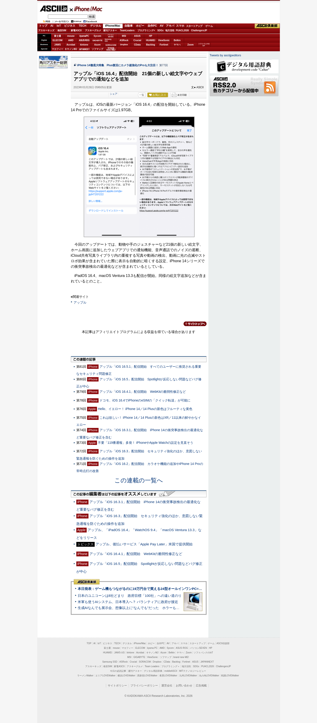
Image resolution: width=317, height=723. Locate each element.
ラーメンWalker (85, 675)
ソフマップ (97, 49)
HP (150, 36)
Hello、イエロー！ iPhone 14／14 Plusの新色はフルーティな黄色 (145, 409)
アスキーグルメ (93, 30)
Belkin (177, 40)
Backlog (150, 44)
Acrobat (70, 44)
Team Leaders (152, 666)
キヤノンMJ (71, 49)
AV (161, 25)
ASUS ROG (84, 40)
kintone (84, 44)
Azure (97, 44)
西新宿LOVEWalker (147, 675)
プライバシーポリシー (144, 685)
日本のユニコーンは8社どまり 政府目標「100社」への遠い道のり (130, 596)
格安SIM (62, 30)
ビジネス (69, 25)
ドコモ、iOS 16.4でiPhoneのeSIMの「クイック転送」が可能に (144, 400)
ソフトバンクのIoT (203, 44)
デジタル (95, 25)
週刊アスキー (110, 30)
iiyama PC (152, 648)
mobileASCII (170, 671)
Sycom (97, 36)
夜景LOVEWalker (168, 675)
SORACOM (145, 661)
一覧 (141, 95)
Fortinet (164, 44)
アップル (80, 302)
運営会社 (166, 685)
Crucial (137, 40)
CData (137, 44)
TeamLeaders (127, 30)
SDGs (160, 30)
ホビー (140, 25)
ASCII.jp (53, 8)
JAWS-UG (119, 652)
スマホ (180, 25)
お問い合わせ (184, 685)
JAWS (57, 44)
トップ (43, 25)
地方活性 (169, 30)
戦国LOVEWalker (230, 675)
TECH (82, 25)
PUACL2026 (182, 30)
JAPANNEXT (84, 49)
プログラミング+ (146, 30)
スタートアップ (194, 26)
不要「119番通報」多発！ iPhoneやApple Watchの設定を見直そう (145, 442)
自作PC (152, 25)
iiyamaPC (84, 36)
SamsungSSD (108, 40)
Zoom (190, 44)
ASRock (124, 40)
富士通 (57, 36)
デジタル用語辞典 (153, 671)
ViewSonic (164, 40)
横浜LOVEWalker (126, 675)
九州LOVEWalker (188, 675)
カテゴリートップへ (192, 324)
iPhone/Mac (86, 9)
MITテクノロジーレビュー (192, 671)
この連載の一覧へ (138, 480)
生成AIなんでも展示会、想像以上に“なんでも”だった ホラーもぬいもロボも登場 (141, 608)
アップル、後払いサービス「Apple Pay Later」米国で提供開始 (144, 544)
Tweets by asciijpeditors (225, 55)
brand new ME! (181, 657)
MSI (124, 36)
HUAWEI (150, 40)
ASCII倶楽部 (267, 26)
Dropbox (124, 44)
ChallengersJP (199, 30)
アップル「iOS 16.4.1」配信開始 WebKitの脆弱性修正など (142, 391)
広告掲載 (201, 685)
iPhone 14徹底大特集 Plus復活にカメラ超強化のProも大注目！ (118, 65)
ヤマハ (177, 44)
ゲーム (209, 26)
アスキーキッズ (46, 30)
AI (51, 25)
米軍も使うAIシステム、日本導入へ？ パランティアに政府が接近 (128, 602)
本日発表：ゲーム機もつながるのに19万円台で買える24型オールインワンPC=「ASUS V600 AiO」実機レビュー (165, 589)
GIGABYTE (97, 40)
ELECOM (58, 40)
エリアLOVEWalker (105, 675)
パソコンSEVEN (111, 35)
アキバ (170, 25)
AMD (71, 40)
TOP (89, 643)
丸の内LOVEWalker (209, 675)
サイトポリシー (117, 685)
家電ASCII (76, 30)
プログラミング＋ (170, 666)
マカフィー (57, 49)
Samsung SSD (109, 661)
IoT (59, 25)
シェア (113, 93)
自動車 (128, 25)
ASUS (137, 36)
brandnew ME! (111, 49)
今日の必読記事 (118, 671)
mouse (70, 36)
